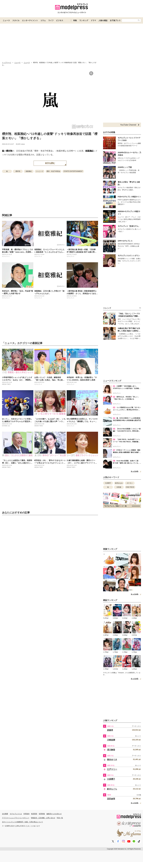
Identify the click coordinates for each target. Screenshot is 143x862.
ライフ (51, 20)
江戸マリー (112, 769)
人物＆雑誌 (103, 20)
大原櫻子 (108, 483)
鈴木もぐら (112, 789)
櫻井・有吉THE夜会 (53, 171)
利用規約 (26, 814)
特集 (75, 20)
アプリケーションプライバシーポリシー (15, 818)
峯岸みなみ (119, 483)
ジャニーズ (39, 171)
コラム (43, 20)
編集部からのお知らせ (54, 814)
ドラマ (93, 20)
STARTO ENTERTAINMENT (73, 171)
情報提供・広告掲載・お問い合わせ (43, 818)
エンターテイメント (30, 20)
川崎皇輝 (111, 740)
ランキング (83, 20)
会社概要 (5, 814)
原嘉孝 (110, 730)
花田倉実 (111, 799)
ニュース (6, 20)
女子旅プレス (115, 20)
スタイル (15, 20)
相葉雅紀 (89, 151)
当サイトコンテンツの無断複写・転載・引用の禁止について (22, 822)
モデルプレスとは (16, 814)
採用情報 (42, 814)
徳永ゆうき (112, 759)
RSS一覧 (60, 818)
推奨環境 (34, 814)
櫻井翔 (9, 151)
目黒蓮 (119, 487)
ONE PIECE (130, 487)
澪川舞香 (111, 750)
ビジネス (59, 20)
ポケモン (130, 483)
